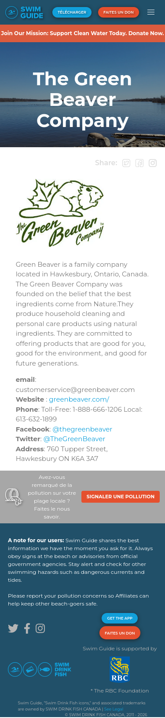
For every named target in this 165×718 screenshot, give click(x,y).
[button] (151, 12)
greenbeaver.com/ (79, 399)
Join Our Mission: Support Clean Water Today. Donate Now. (82, 33)
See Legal (113, 709)
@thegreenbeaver (82, 429)
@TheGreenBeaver (75, 439)
